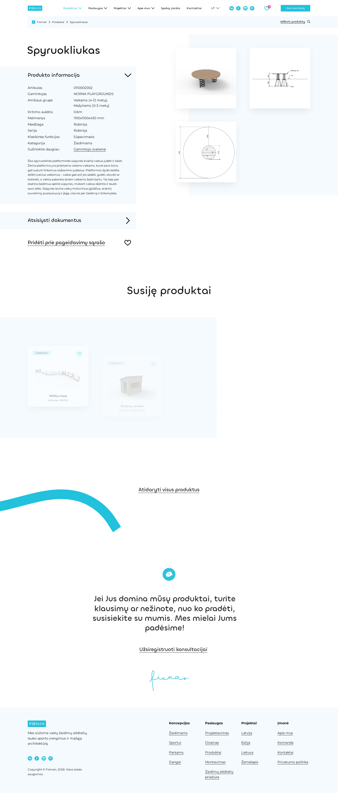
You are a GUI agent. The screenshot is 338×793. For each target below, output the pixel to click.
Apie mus (285, 733)
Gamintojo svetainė (88, 149)
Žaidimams (178, 733)
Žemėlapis (249, 762)
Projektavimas (217, 733)
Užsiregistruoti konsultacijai (203, 649)
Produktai (58, 22)
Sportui (175, 742)
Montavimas (215, 762)
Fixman (42, 22)
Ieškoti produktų (295, 21)
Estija (245, 742)
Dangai (175, 762)
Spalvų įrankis (170, 8)
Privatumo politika (292, 762)
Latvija (246, 733)
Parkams (176, 752)
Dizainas (212, 742)
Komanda (285, 742)
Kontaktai (194, 8)
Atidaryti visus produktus (169, 499)
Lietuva (247, 752)
